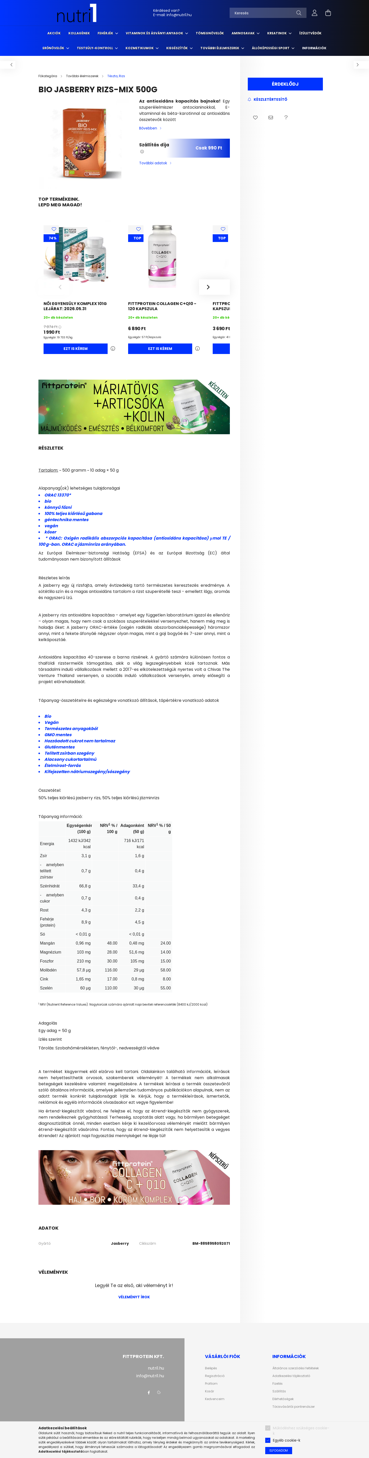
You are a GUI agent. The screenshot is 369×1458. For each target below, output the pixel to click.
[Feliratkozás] (267, 99)
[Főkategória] (48, 76)
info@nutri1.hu (179, 14)
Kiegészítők (177, 48)
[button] (255, 118)
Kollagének (79, 33)
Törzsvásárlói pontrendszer (293, 1407)
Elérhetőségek (283, 1399)
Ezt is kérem (76, 348)
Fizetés (277, 1383)
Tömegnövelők (210, 33)
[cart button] (328, 13)
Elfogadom (279, 1450)
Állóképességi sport (271, 48)
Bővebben (148, 128)
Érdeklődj (285, 84)
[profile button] (315, 13)
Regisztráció (214, 1376)
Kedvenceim (214, 1399)
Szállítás (279, 1391)
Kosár (209, 1391)
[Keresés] (268, 13)
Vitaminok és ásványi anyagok (155, 33)
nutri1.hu (156, 1368)
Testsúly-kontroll (95, 48)
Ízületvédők (310, 33)
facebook (149, 1393)
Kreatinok (277, 33)
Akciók (54, 33)
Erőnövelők (54, 48)
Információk (314, 48)
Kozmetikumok (140, 48)
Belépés (211, 1368)
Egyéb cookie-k (286, 1440)
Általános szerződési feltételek (295, 1368)
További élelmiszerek (220, 48)
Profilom (211, 1383)
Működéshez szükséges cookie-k (301, 1430)
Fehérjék (106, 33)
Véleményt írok (134, 1297)
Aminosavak (243, 33)
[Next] (214, 287)
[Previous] (53, 287)
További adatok (153, 163)
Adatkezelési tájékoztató (291, 1376)
